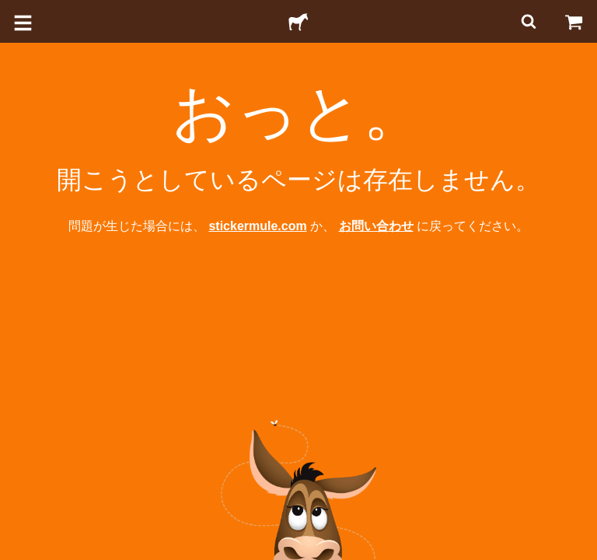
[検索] (527, 21)
